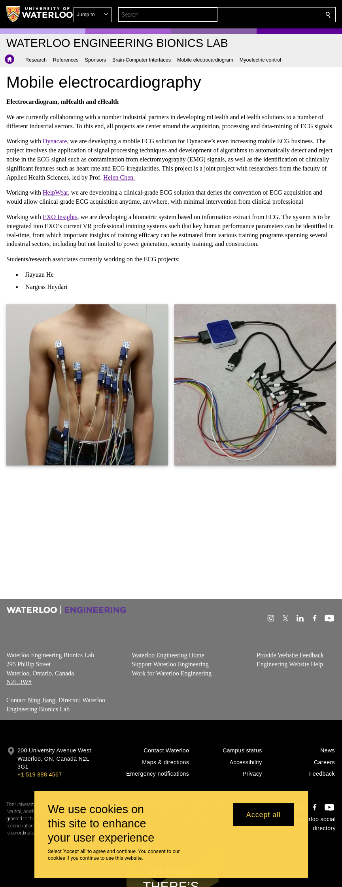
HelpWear (55, 192)
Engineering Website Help (290, 663)
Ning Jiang (41, 700)
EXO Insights (60, 217)
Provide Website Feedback (290, 655)
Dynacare (55, 141)
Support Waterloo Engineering (170, 663)
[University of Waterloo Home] (40, 14)
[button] (270, 15)
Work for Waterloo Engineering (172, 672)
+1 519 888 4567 (39, 774)
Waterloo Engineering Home (168, 655)
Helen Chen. (119, 177)
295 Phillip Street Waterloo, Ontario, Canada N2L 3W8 (40, 672)
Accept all (263, 815)
